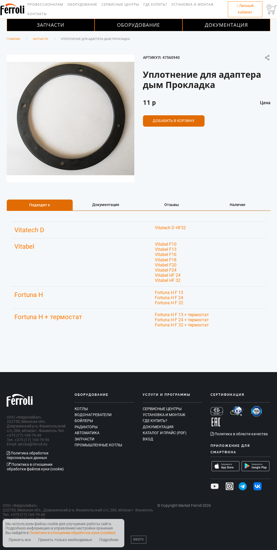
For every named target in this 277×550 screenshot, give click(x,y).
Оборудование (82, 4)
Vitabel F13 (165, 249)
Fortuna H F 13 (169, 292)
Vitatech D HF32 (170, 227)
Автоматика (87, 433)
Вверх (138, 539)
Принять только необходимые (65, 540)
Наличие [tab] (237, 205)
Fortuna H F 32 (169, 302)
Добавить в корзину (174, 121)
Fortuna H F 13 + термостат (182, 314)
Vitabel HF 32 (168, 280)
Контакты (37, 14)
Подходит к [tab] (39, 205)
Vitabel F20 (165, 265)
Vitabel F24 (165, 270)
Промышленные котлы (98, 445)
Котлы (81, 409)
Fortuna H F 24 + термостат (182, 319)
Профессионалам (45, 4)
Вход (148, 439)
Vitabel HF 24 (168, 275)
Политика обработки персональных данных (27, 455)
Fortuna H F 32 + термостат (182, 325)
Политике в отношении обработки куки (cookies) (72, 533)
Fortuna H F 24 (169, 297)
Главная (13, 39)
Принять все (20, 540)
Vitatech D (29, 230)
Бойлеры (84, 421)
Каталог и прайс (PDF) (164, 433)
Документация (226, 25)
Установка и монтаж (192, 4)
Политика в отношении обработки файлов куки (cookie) (35, 466)
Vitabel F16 (165, 254)
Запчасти (50, 25)
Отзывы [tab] (171, 205)
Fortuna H (28, 295)
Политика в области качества (239, 434)
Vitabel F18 (165, 259)
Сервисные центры (120, 4)
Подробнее (108, 540)
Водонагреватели (93, 415)
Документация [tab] (105, 205)
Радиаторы (86, 427)
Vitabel (24, 246)
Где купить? (155, 4)
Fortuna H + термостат (48, 317)
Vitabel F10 (165, 244)
